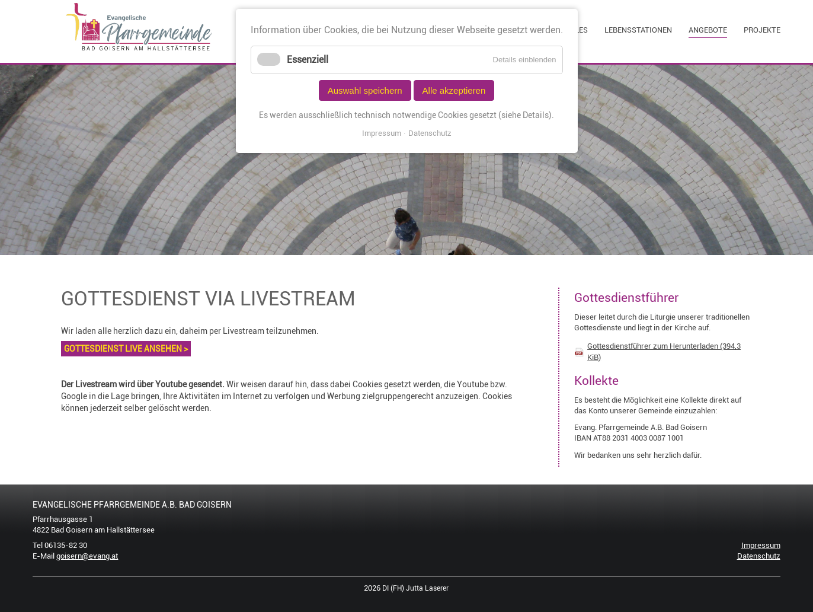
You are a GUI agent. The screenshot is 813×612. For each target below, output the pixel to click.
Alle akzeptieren (454, 90)
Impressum (760, 545)
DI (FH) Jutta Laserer (415, 588)
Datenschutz (758, 556)
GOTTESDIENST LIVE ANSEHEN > (126, 348)
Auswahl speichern (365, 90)
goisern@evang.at (87, 556)
